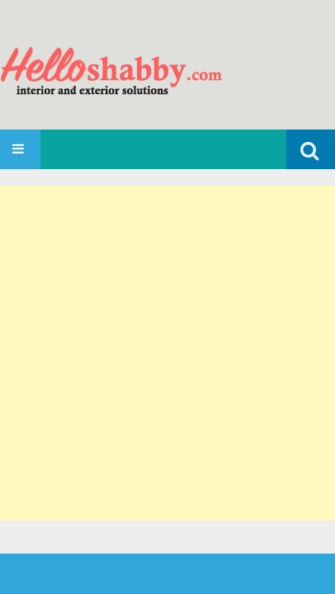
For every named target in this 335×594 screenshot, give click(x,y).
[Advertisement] (167, 353)
